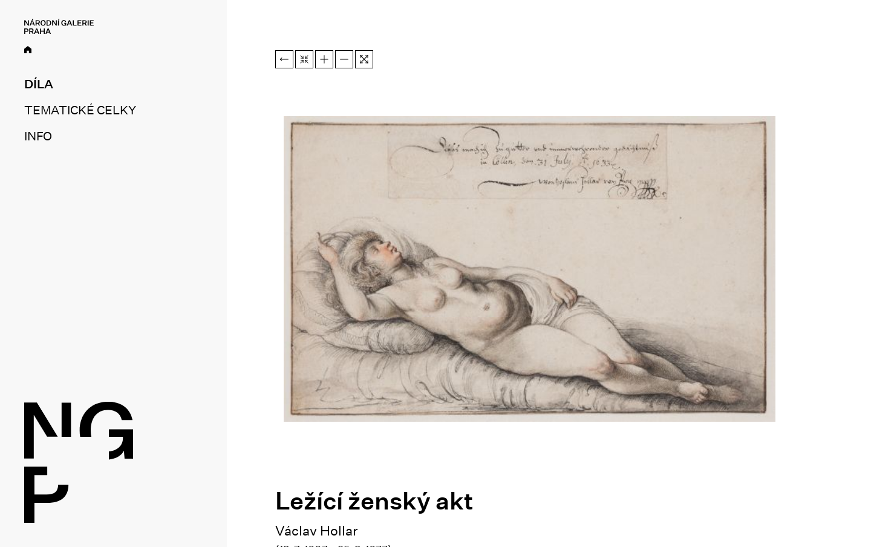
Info (38, 136)
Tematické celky (79, 110)
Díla (38, 84)
